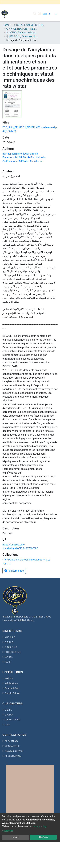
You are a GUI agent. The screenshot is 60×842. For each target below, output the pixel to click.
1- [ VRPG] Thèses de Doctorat (22, 32)
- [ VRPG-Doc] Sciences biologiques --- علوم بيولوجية (22, 36)
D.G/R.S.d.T (11, 647)
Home (6, 24)
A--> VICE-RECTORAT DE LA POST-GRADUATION (22, 28)
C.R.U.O (9, 642)
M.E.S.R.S (10, 637)
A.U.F (8, 662)
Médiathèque (11, 683)
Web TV (9, 678)
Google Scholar (12, 693)
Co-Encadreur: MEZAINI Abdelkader (22, 161)
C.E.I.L (8, 710)
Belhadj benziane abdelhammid (20, 153)
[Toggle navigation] (56, 14)
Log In (47, 13)
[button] (39, 14)
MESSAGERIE (12, 746)
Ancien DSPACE (13, 756)
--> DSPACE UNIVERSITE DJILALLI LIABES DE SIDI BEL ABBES (29, 24)
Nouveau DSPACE (14, 751)
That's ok (43, 837)
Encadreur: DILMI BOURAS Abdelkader (24, 157)
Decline (15, 837)
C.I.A (7, 724)
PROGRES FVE (13, 652)
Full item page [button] (14, 570)
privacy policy (39, 826)
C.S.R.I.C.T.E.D (12, 719)
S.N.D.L (9, 657)
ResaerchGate (12, 688)
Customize (7, 830)
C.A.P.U (9, 714)
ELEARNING (11, 741)
